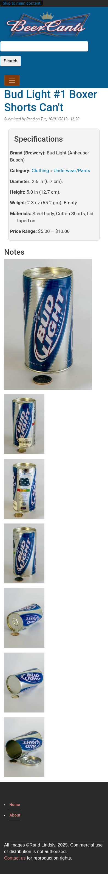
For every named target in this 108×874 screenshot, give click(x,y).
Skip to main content (21, 3)
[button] (48, 326)
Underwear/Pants (71, 170)
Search (10, 60)
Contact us (14, 858)
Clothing (40, 170)
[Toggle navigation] (12, 80)
